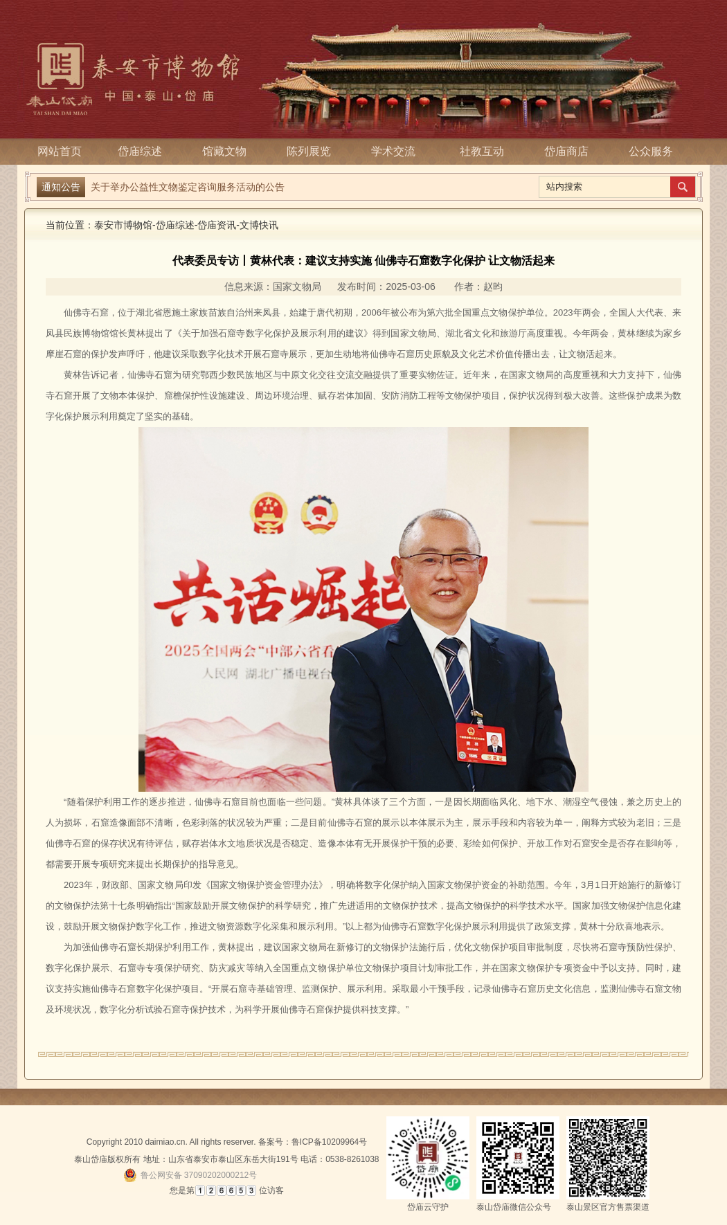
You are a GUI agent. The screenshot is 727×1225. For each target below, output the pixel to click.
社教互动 (482, 151)
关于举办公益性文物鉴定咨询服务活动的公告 (188, 184)
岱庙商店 (566, 151)
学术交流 (397, 151)
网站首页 (59, 151)
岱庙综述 (144, 151)
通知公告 (61, 186)
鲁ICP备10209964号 (329, 1142)
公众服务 (651, 151)
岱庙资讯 (216, 224)
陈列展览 (313, 151)
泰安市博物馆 (123, 224)
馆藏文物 (228, 151)
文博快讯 (259, 224)
